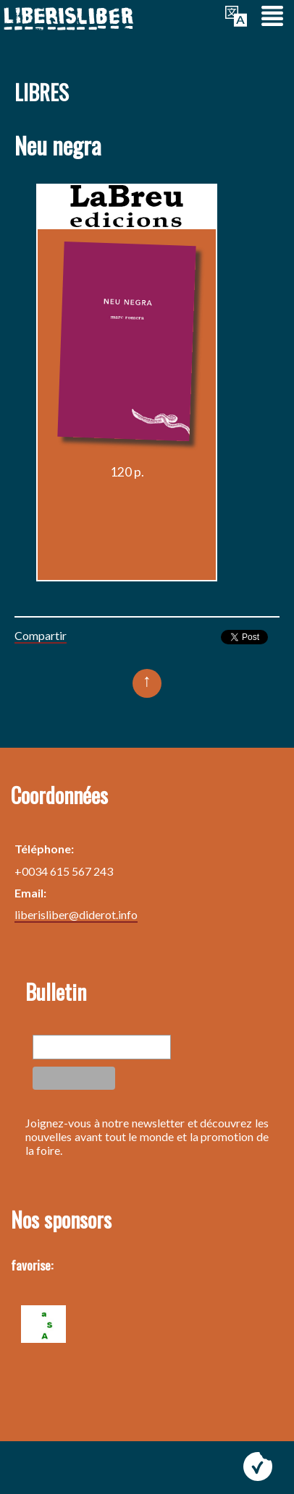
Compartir (40, 635)
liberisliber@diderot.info (76, 914)
